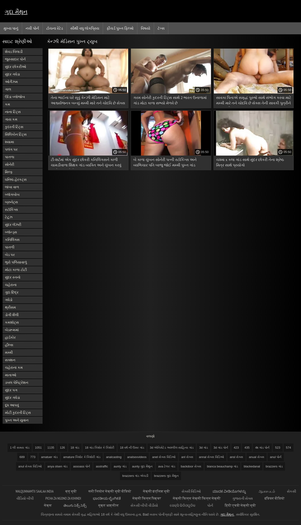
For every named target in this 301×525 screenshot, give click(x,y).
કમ (7, 104)
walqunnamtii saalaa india (35, 491)
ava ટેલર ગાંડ (166, 466)
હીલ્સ (9, 345)
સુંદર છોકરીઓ (15, 67)
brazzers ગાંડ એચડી (135, 476)
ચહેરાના (11, 285)
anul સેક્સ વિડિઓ (30, 466)
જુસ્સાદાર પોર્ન (15, 59)
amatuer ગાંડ (49, 457)
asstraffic (102, 466)
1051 (38, 447)
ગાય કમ (11, 119)
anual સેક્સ (256, 457)
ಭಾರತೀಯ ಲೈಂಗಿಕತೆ (107, 498)
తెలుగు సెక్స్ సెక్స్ (75, 505)
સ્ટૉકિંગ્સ (11, 210)
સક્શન (10, 360)
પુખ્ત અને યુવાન (16, 420)
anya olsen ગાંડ (58, 466)
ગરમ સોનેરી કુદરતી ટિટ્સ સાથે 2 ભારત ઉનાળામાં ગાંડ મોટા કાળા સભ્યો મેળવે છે (170, 100)
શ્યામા (9, 142)
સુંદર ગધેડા (12, 74)
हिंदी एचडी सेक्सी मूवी (240, 505)
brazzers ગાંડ (274, 466)
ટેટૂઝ (8, 217)
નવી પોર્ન (32, 28)
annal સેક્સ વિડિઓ (211, 457)
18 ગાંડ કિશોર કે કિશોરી (99, 447)
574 (288, 447)
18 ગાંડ (75, 447)
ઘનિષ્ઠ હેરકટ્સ (16, 179)
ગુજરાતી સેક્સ (242, 498)
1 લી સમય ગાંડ (19, 447)
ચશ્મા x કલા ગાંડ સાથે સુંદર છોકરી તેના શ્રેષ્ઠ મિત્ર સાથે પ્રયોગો (250, 162)
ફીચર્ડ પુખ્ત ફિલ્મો (120, 28)
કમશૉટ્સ (12, 322)
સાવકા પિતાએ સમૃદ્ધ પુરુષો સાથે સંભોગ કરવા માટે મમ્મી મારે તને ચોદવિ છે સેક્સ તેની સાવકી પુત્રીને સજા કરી (253, 101)
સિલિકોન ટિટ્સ (16, 134)
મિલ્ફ (9, 172)
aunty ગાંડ (120, 466)
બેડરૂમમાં (12, 330)
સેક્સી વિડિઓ (191, 491)
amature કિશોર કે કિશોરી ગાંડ (81, 457)
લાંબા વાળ (12, 187)
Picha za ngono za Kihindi (63, 498)
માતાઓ (10, 375)
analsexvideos (137, 457)
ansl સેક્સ (236, 457)
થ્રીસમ (10, 307)
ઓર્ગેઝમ (11, 82)
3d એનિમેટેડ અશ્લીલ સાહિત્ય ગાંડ (172, 447)
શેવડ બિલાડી (14, 52)
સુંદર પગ (11, 390)
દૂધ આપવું (12, 405)
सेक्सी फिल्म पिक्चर (146, 498)
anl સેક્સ (187, 457)
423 (236, 447)
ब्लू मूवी (71, 491)
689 (22, 457)
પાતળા (9, 157)
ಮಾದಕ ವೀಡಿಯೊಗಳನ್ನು (230, 491)
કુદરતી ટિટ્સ (14, 127)
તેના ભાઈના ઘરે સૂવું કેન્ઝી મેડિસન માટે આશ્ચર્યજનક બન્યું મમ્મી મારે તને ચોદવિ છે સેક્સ (88, 100)
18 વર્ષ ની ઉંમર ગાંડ (132, 447)
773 (33, 457)
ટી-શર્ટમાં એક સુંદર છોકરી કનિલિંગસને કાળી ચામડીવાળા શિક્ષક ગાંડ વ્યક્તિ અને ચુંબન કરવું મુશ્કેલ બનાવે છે (86, 163)
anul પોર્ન (275, 457)
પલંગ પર (11, 149)
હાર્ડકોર (10, 337)
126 (62, 447)
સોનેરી (9, 164)
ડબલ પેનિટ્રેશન (16, 382)
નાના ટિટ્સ (13, 112)
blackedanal (252, 466)
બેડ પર (10, 255)
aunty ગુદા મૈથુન (142, 466)
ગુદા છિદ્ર (12, 292)
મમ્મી (9, 352)
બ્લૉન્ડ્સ (11, 232)
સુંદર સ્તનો (12, 277)
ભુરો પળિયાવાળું (16, 262)
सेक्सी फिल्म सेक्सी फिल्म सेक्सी (197, 498)
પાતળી (9, 247)
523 (277, 447)
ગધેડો (8, 300)
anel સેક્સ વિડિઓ (164, 457)
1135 (50, 447)
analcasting (114, 457)
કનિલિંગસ (12, 240)
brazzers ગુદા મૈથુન (166, 476)
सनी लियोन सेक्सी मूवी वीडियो (109, 491)
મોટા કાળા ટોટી (16, 270)
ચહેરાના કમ (14, 367)
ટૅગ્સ (161, 28)
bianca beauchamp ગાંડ (222, 466)
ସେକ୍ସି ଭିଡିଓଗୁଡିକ (182, 505)
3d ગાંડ (203, 447)
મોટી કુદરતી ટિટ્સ (18, 413)
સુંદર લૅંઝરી (13, 225)
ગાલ (8, 89)
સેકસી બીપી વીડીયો (144, 505)
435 (247, 447)
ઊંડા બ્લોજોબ (15, 97)
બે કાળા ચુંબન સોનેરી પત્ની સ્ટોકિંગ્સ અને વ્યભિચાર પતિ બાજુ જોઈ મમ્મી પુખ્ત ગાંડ (165, 162)
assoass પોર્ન (81, 466)
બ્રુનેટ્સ (11, 202)
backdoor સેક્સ (191, 466)
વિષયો (145, 28)
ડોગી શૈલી (12, 315)
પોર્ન (210, 505)
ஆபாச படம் (267, 491)
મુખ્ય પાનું (11, 28)
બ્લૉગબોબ (12, 194)
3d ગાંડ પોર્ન (221, 447)
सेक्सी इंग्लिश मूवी (156, 491)
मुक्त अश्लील (108, 505)
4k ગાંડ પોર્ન (262, 447)
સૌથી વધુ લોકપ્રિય (84, 28)
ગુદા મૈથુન (16, 11)
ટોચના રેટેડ (54, 28)
